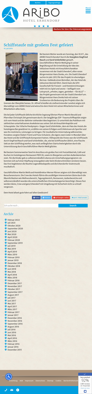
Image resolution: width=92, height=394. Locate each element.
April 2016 (12, 338)
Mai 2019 (12, 249)
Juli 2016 (11, 329)
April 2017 (12, 306)
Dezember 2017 (15, 283)
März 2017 (12, 309)
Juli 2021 (11, 223)
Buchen (38, 3)
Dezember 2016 (15, 318)
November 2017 (15, 286)
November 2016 (15, 321)
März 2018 (12, 277)
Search (73, 205)
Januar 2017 (13, 315)
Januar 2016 (13, 347)
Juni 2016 (12, 332)
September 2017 (15, 292)
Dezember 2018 (15, 263)
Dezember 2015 (15, 350)
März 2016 (12, 341)
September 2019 (15, 243)
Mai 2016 (12, 335)
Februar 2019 (14, 257)
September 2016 (15, 324)
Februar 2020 (14, 240)
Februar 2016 (14, 344)
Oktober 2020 (14, 225)
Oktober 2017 (14, 289)
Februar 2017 (13, 312)
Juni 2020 (12, 231)
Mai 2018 (12, 272)
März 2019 (12, 254)
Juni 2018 (12, 269)
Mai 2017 (12, 303)
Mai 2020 (12, 234)
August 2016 (13, 326)
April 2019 (12, 251)
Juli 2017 (11, 298)
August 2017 (13, 295)
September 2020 (15, 228)
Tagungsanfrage (54, 3)
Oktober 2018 (14, 266)
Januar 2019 (13, 260)
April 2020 (12, 237)
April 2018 (12, 275)
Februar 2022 (14, 220)
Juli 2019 (12, 246)
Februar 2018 (13, 280)
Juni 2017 (12, 300)
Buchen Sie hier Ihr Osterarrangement (72, 29)
